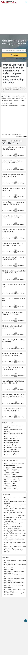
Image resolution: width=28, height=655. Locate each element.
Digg (22, 155)
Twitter (17, 155)
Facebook (11, 155)
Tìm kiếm (14, 55)
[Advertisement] (14, 19)
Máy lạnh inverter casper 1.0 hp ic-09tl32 (15, 533)
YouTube (25, 136)
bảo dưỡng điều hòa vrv (15, 134)
